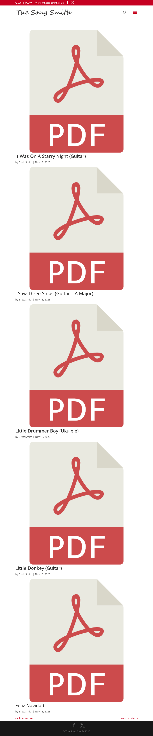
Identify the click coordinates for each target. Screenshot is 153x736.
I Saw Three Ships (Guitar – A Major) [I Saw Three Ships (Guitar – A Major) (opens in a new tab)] (54, 293)
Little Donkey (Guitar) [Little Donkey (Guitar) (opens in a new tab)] (38, 568)
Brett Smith (25, 162)
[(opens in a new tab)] (76, 151)
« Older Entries (24, 718)
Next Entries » (129, 718)
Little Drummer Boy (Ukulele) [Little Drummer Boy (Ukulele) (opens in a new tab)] (47, 431)
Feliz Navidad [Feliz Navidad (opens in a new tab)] (29, 705)
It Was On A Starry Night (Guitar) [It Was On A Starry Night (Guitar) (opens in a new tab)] (50, 156)
